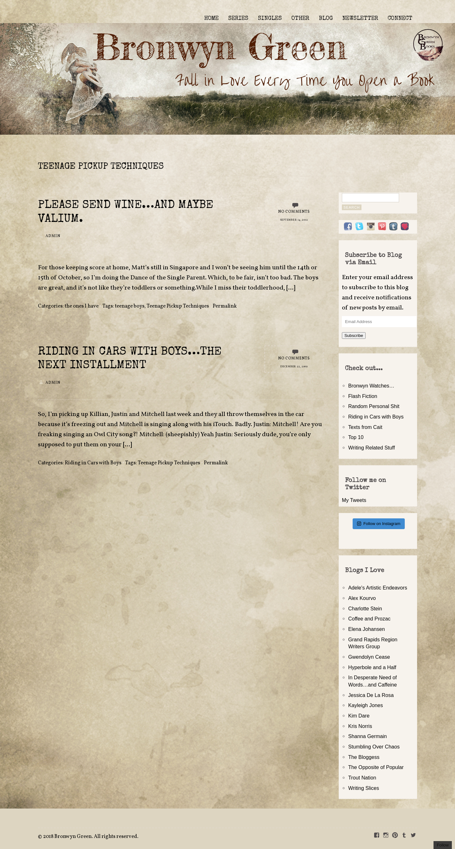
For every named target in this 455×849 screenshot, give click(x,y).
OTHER (300, 18)
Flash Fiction (362, 396)
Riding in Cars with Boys (93, 463)
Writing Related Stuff (371, 447)
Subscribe (353, 335)
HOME (211, 18)
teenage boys (129, 306)
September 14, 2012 (294, 220)
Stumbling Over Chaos (374, 746)
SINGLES (270, 18)
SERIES (238, 18)
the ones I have (82, 306)
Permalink (225, 306)
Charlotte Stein (365, 608)
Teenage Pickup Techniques (178, 306)
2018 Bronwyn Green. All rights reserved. (90, 836)
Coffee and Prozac (369, 618)
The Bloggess (363, 757)
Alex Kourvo (362, 598)
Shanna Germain (367, 736)
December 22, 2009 (294, 366)
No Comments (294, 211)
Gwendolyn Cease (369, 657)
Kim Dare (358, 715)
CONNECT (400, 18)
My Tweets (354, 500)
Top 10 (356, 437)
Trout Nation (362, 777)
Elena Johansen (366, 629)
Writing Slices (363, 788)
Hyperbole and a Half (372, 667)
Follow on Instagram (378, 523)
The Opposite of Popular (375, 767)
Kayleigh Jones (365, 705)
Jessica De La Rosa (371, 695)
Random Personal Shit (373, 406)
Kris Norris (360, 726)
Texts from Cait (365, 427)
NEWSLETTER (360, 18)
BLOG (326, 18)
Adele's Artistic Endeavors (377, 587)
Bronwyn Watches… (371, 385)
